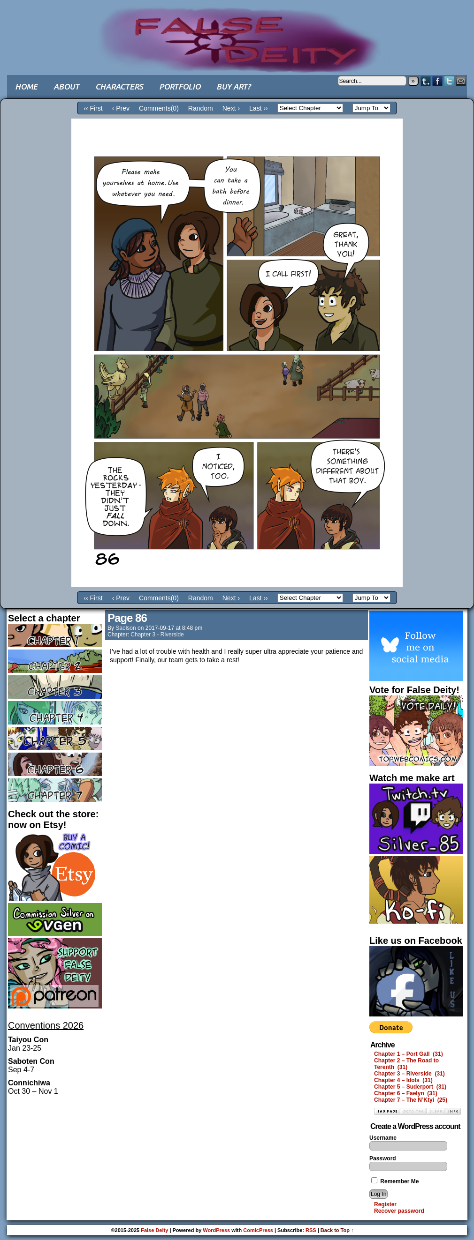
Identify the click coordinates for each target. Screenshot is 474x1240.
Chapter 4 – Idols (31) (403, 1080)
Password (382, 1158)
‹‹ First (93, 108)
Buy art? (233, 86)
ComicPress (258, 1230)
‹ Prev (121, 108)
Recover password (399, 1211)
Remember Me (395, 1181)
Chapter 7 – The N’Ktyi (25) (410, 1100)
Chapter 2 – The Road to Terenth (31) (406, 1063)
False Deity (237, 30)
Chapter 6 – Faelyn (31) (405, 1093)
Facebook (437, 81)
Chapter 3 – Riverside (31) (409, 1073)
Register (385, 1204)
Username (383, 1138)
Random (200, 108)
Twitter (449, 81)
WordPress (216, 1230)
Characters (119, 86)
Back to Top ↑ (337, 1230)
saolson (125, 628)
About (66, 86)
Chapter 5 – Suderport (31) (410, 1086)
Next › (231, 108)
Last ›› (258, 108)
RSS (311, 1230)
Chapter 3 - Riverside (156, 634)
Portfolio (179, 86)
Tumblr (426, 81)
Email (461, 81)
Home (26, 86)
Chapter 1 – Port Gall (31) (408, 1054)
